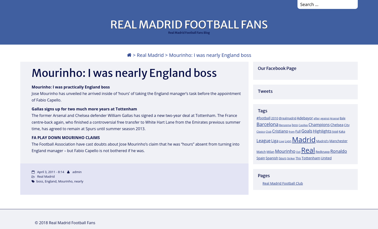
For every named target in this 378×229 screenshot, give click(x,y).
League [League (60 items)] (263, 140)
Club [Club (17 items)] (268, 131)
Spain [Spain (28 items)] (260, 158)
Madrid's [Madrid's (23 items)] (322, 141)
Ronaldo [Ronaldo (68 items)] (338, 151)
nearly (78, 181)
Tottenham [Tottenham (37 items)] (311, 157)
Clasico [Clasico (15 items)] (260, 131)
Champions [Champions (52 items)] (319, 124)
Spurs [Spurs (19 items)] (282, 158)
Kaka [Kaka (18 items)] (342, 131)
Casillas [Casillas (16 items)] (303, 125)
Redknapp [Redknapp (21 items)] (323, 152)
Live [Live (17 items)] (281, 141)
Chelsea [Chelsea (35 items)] (336, 124)
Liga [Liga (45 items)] (274, 140)
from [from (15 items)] (292, 131)
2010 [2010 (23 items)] (274, 118)
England (51, 181)
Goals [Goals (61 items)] (306, 131)
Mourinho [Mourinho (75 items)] (285, 151)
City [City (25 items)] (347, 125)
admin (76, 172)
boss (39, 181)
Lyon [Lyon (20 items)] (288, 141)
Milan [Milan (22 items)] (271, 151)
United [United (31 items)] (326, 158)
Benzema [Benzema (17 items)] (285, 125)
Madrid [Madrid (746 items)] (304, 139)
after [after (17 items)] (317, 118)
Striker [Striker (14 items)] (291, 158)
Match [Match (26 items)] (261, 151)
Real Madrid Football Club (283, 183)
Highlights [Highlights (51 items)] (322, 131)
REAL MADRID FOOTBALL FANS (189, 24)
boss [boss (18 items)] (295, 125)
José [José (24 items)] (335, 131)
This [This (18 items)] (298, 158)
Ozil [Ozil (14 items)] (298, 152)
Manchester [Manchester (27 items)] (338, 141)
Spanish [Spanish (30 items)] (272, 158)
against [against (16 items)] (325, 118)
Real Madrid (150, 55)
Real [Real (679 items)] (308, 150)
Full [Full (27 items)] (298, 131)
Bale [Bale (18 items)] (342, 118)
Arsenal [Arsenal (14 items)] (334, 118)
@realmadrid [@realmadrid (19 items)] (287, 118)
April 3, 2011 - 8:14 (50, 172)
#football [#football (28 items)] (263, 118)
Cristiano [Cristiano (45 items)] (280, 131)
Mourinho (65, 181)
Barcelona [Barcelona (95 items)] (267, 124)
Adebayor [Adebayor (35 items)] (305, 117)
